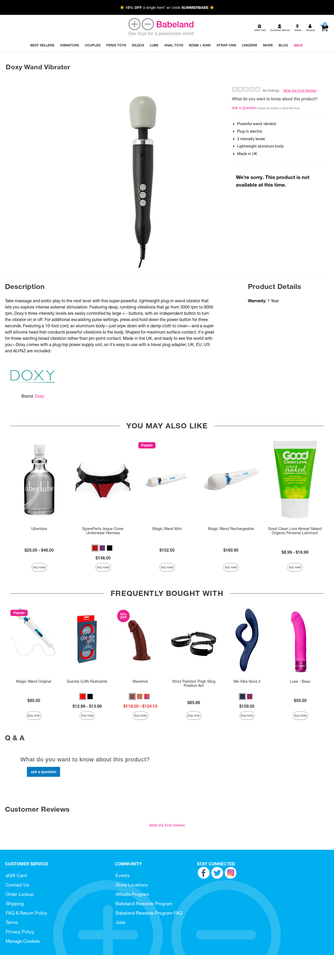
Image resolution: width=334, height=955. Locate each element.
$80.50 (33, 700)
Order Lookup (20, 894)
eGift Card (16, 875)
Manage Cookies (23, 941)
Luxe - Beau (300, 681)
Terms (12, 922)
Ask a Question (244, 108)
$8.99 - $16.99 (295, 552)
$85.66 (193, 702)
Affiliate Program (132, 894)
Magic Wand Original (33, 681)
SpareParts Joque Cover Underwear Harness (103, 530)
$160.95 (230, 550)
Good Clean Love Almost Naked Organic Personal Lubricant (295, 530)
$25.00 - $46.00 (39, 550)
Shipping (15, 903)
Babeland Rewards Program (144, 903)
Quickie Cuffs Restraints (87, 681)
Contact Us (17, 885)
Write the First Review (300, 91)
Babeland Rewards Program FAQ (149, 913)
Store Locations (132, 885)
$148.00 (103, 557)
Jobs (121, 922)
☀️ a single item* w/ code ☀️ (167, 7)
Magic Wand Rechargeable (231, 528)
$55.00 (300, 700)
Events (123, 875)
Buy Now (39, 567)
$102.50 (167, 550)
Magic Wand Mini (167, 528)
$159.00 (246, 706)
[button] (95, 548)
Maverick (140, 681)
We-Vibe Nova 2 (246, 681)
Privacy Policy (20, 931)
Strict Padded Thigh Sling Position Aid (193, 683)
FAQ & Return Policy (26, 913)
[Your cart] (324, 28)
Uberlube (39, 528)
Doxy (39, 396)
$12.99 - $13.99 (87, 706)
